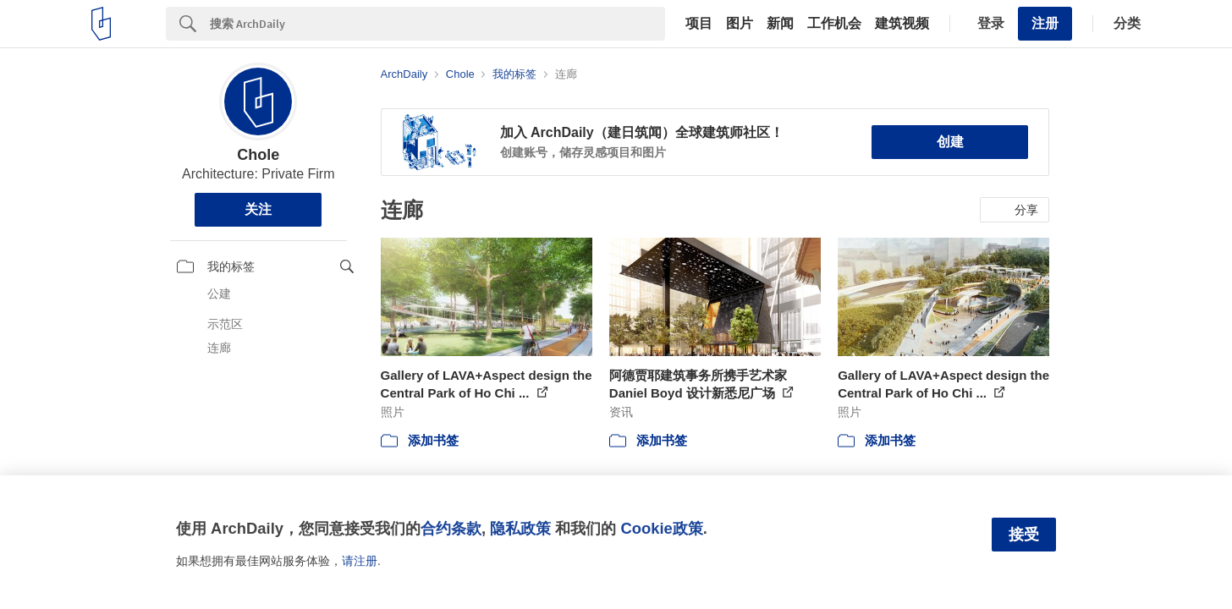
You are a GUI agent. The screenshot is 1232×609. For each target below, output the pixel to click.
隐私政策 (520, 528)
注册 (1045, 23)
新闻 (780, 23)
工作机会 (834, 23)
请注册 (359, 561)
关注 (258, 209)
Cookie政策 (661, 528)
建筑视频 (902, 23)
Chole (258, 154)
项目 (698, 23)
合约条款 (451, 528)
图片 (739, 23)
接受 (1024, 534)
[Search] (437, 24)
